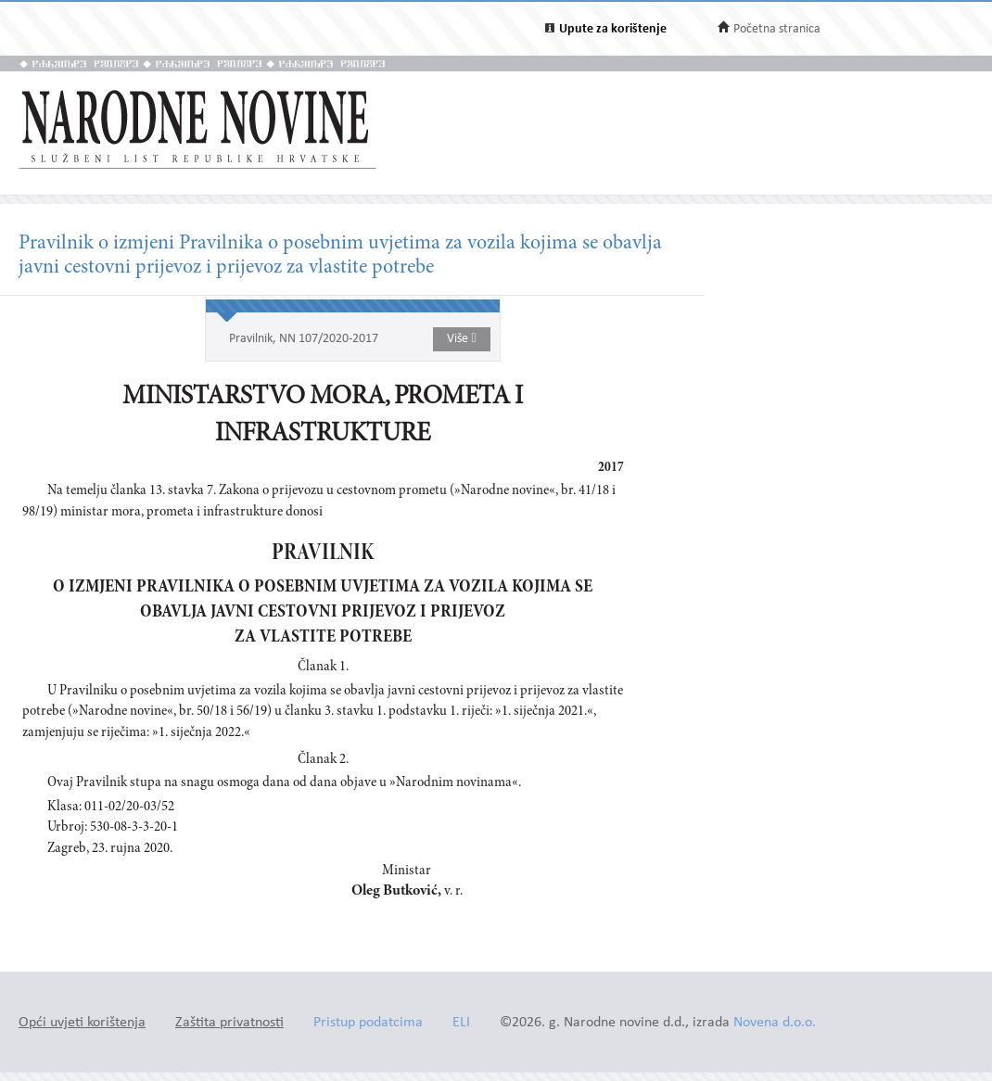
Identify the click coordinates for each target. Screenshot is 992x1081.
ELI (461, 1023)
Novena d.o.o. (774, 1023)
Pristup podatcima (368, 1023)
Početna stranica (776, 29)
